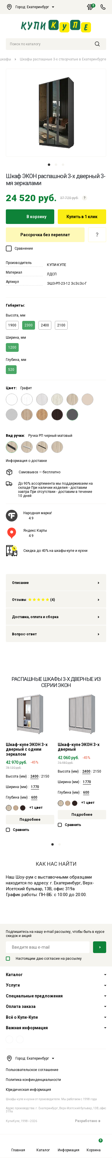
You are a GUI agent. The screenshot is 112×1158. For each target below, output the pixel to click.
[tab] (56, 599)
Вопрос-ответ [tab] (56, 634)
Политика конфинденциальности (33, 1080)
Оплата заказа (21, 1006)
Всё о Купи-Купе (22, 1017)
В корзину (30, 216)
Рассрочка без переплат (45, 234)
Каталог (43, 1145)
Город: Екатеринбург (30, 7)
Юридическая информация (28, 1090)
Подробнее (30, 820)
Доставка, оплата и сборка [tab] (56, 617)
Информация (68, 1145)
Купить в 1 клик (81, 216)
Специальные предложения (34, 996)
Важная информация (27, 1027)
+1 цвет (36, 808)
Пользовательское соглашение (32, 1070)
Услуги (13, 985)
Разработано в (90, 1121)
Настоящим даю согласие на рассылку (44, 959)
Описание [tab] (56, 583)
